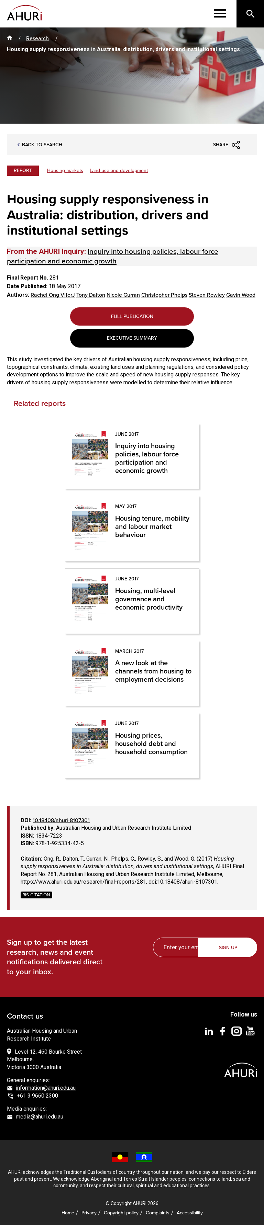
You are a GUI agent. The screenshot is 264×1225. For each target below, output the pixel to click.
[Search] (250, 13)
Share (220, 144)
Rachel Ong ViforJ (53, 294)
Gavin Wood (240, 294)
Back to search (42, 144)
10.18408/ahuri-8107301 (61, 820)
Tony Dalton (90, 294)
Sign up (228, 947)
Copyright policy (121, 1212)
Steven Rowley (207, 294)
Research (37, 38)
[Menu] (220, 13)
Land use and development (119, 170)
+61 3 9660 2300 (37, 1095)
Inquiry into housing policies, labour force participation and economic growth (112, 256)
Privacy (89, 1212)
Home (68, 1212)
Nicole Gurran (123, 294)
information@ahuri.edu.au (46, 1088)
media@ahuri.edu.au (39, 1116)
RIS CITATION (36, 895)
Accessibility (190, 1212)
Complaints (157, 1212)
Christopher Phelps (164, 294)
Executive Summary (132, 337)
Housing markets (65, 170)
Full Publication (132, 316)
